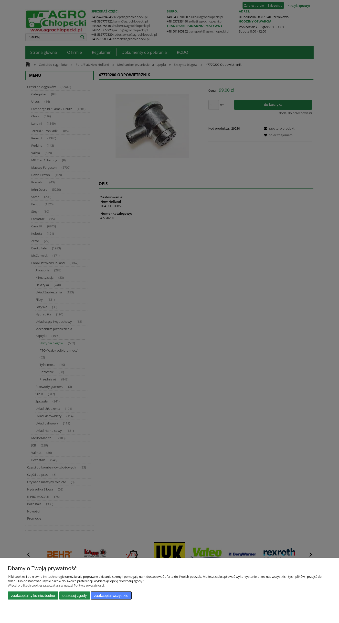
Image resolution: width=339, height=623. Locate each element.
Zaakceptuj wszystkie (111, 595)
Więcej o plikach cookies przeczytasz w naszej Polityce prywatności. (56, 585)
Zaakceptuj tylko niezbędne (33, 595)
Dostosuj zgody (74, 595)
